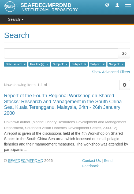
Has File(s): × (39, 64)
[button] (107, 4)
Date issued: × (15, 64)
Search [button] (16, 19)
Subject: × (60, 64)
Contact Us (91, 160)
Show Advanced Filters (111, 72)
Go (123, 53)
